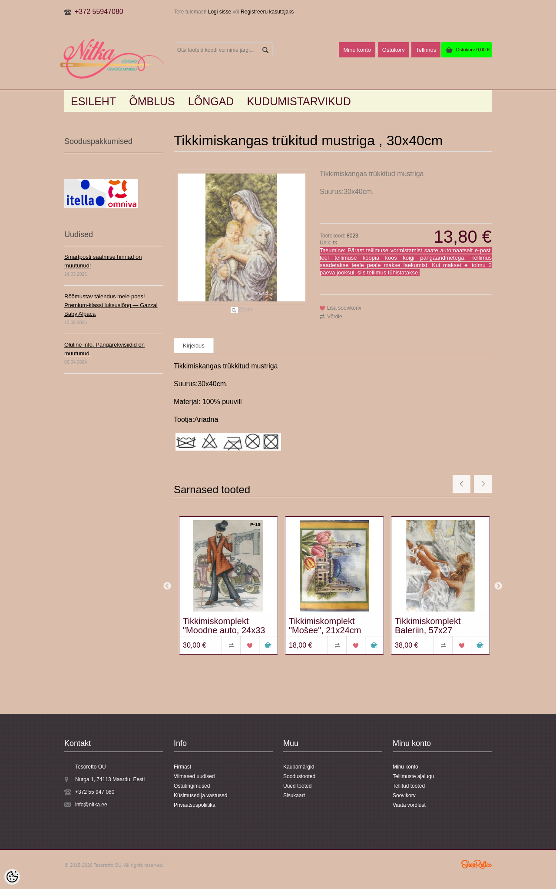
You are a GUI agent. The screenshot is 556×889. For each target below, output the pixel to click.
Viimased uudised (194, 776)
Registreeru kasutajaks (267, 12)
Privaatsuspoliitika (194, 805)
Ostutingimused (192, 786)
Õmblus (152, 101)
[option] (227, 586)
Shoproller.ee (476, 864)
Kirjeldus (194, 345)
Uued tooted (297, 786)
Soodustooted (299, 776)
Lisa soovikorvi (344, 308)
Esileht (93, 101)
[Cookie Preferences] (12, 877)
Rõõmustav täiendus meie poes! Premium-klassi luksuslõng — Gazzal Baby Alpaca (111, 305)
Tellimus (426, 50)
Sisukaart (294, 795)
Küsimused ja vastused (200, 795)
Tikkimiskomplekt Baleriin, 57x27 (428, 625)
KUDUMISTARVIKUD (299, 101)
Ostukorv (473, 49)
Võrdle (334, 316)
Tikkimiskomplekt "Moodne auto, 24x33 (224, 625)
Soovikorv (404, 795)
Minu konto (357, 50)
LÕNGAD (211, 101)
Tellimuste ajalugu (413, 776)
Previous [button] (167, 586)
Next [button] (498, 586)
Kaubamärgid (298, 767)
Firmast (182, 767)
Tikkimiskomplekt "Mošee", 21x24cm (325, 625)
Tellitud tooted (409, 786)
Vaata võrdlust (409, 805)
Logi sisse (219, 12)
